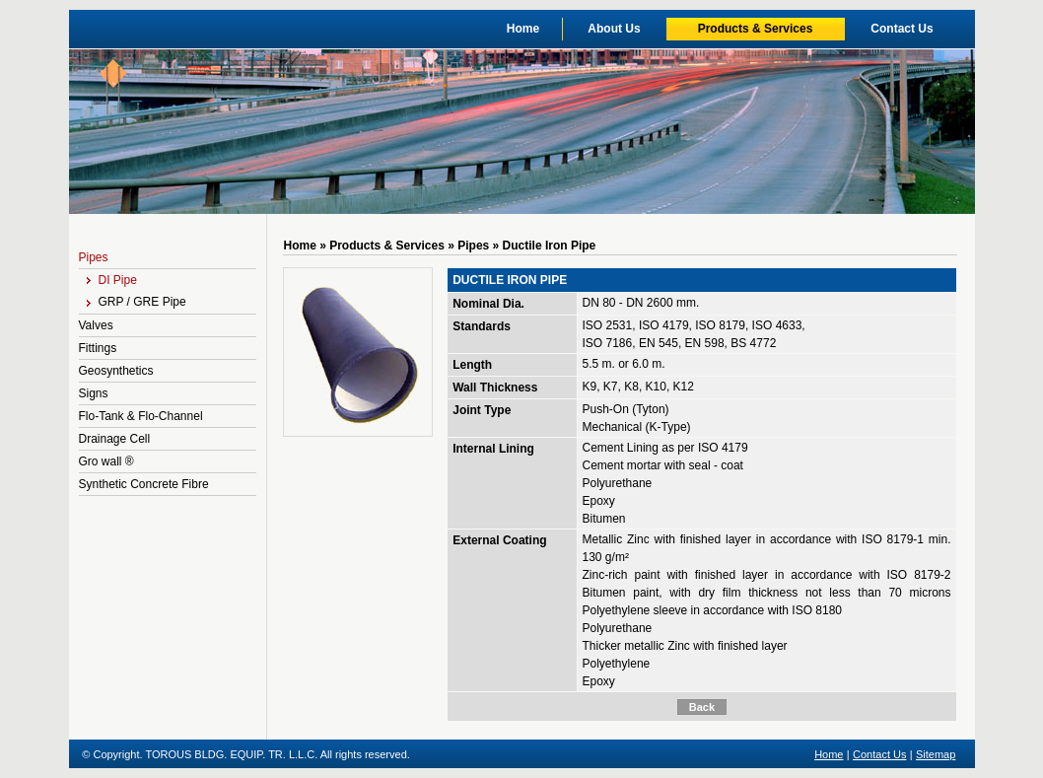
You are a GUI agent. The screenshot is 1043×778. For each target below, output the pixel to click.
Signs (93, 393)
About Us (614, 28)
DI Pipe (112, 280)
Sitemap (935, 754)
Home (523, 28)
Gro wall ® (106, 461)
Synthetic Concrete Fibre (144, 484)
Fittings (98, 348)
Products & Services (755, 28)
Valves (96, 325)
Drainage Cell (115, 439)
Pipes (93, 257)
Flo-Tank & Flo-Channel (141, 416)
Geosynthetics (116, 371)
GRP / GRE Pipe (136, 302)
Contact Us (901, 28)
